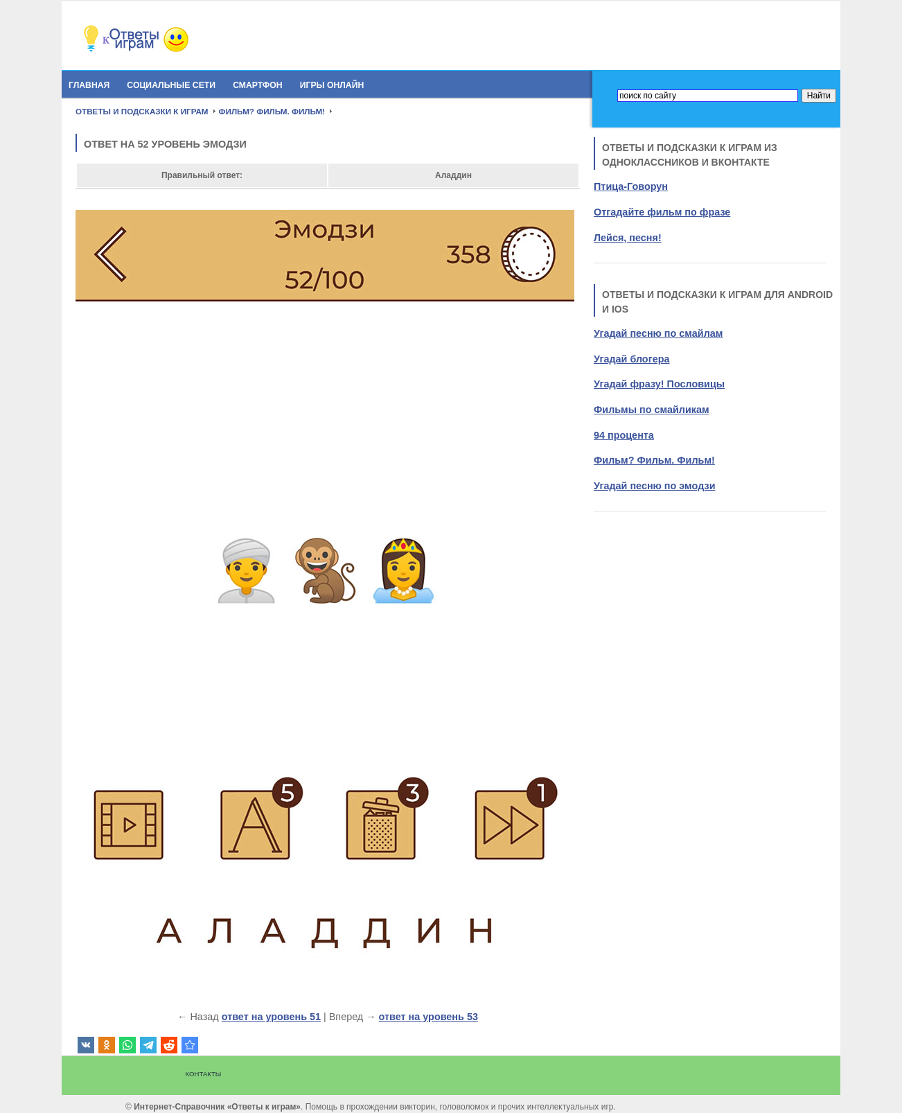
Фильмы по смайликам (651, 409)
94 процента (624, 435)
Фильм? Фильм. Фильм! (654, 460)
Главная (89, 85)
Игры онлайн (332, 85)
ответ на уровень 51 (271, 1016)
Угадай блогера (631, 359)
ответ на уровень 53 (428, 1016)
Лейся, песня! (628, 237)
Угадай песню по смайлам (658, 333)
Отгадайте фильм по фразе (662, 212)
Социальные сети (171, 85)
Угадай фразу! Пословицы (659, 383)
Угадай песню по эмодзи (654, 485)
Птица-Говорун (631, 186)
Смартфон (258, 85)
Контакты (204, 1074)
